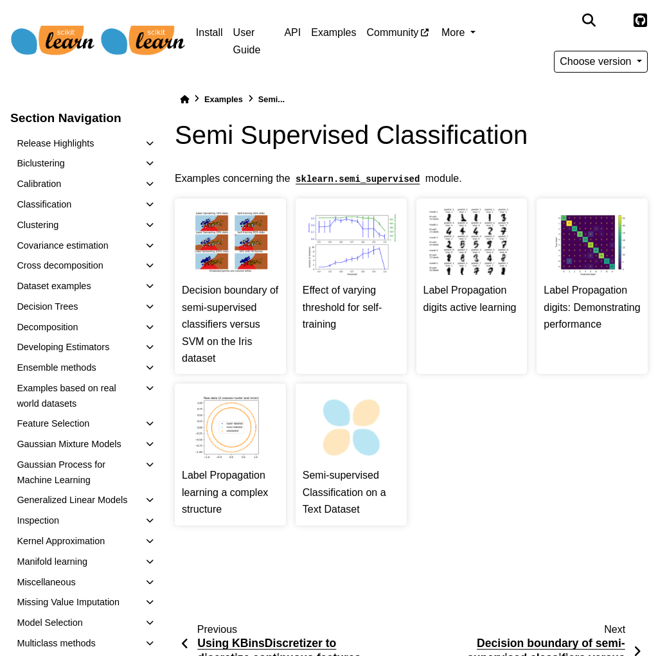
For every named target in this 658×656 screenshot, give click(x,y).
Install (209, 32)
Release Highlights (55, 143)
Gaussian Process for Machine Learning (61, 472)
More (454, 32)
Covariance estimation (62, 245)
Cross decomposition (60, 265)
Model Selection (49, 622)
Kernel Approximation (61, 541)
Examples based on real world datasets (66, 396)
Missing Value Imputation (68, 602)
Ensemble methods (56, 367)
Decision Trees (47, 306)
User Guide (247, 41)
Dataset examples (54, 286)
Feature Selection (53, 423)
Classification (44, 204)
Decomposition (47, 327)
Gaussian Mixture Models (69, 444)
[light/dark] (614, 20)
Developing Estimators (63, 347)
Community (392, 32)
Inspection (38, 520)
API (292, 32)
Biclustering (40, 163)
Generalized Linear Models (72, 500)
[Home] (184, 99)
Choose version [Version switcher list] (597, 61)
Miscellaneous (46, 582)
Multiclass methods (56, 643)
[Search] (588, 20)
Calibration (39, 184)
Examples (333, 32)
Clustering (37, 225)
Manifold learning (52, 561)
